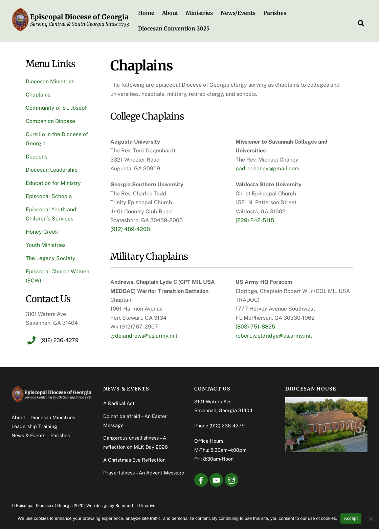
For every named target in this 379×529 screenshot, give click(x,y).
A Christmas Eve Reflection (134, 460)
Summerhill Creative (135, 506)
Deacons (36, 157)
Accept (351, 518)
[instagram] (231, 480)
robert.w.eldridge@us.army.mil (274, 336)
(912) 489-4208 (130, 229)
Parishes (275, 13)
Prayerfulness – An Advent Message (143, 473)
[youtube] (216, 480)
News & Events (28, 436)
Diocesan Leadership (52, 170)
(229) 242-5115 (255, 220)
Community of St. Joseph (57, 108)
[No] (370, 518)
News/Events (238, 13)
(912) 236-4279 (227, 426)
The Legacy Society (51, 259)
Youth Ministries (46, 245)
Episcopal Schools (49, 196)
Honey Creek (42, 232)
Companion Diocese (50, 121)
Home (146, 13)
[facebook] (201, 480)
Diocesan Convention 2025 (173, 28)
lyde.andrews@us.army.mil (143, 336)
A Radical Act (119, 404)
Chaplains (38, 95)
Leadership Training (34, 427)
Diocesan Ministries (50, 82)
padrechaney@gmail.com (267, 169)
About (170, 13)
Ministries (199, 13)
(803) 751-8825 (255, 327)
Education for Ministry (53, 183)
